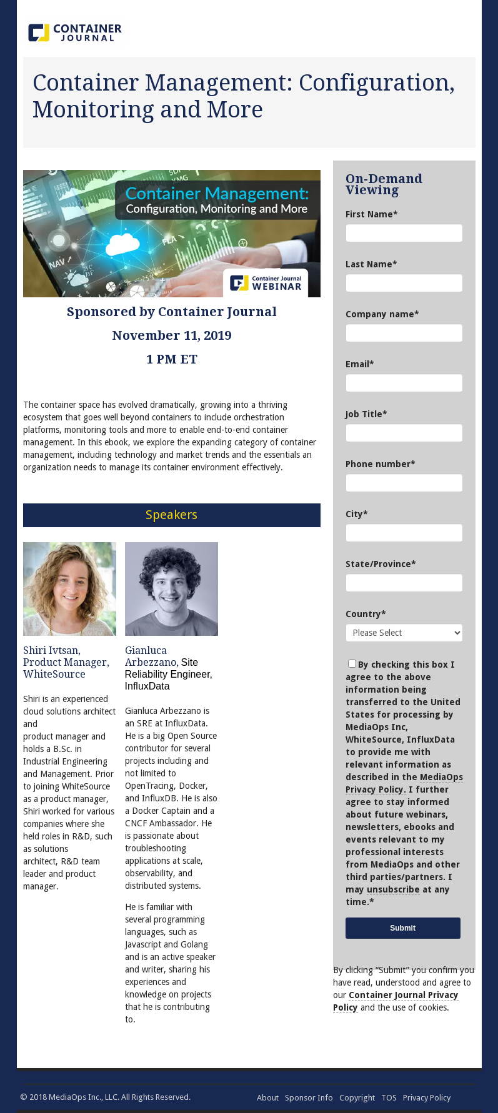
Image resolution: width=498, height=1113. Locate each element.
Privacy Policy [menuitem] (427, 1097)
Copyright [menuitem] (357, 1097)
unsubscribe (393, 889)
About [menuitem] (268, 1097)
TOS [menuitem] (389, 1097)
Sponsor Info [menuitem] (309, 1097)
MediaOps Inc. (75, 1097)
